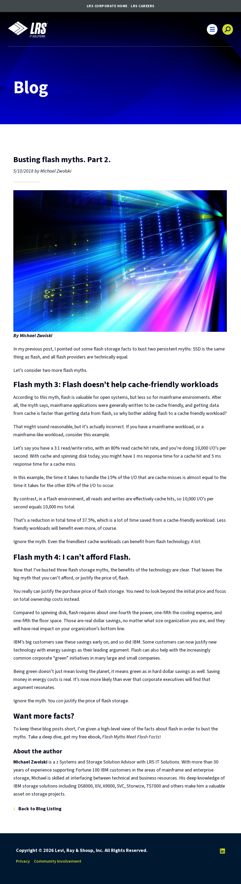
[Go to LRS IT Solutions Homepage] (28, 29)
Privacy (23, 861)
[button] (212, 29)
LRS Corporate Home (107, 6)
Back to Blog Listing (39, 809)
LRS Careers (143, 6)
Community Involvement (57, 861)
